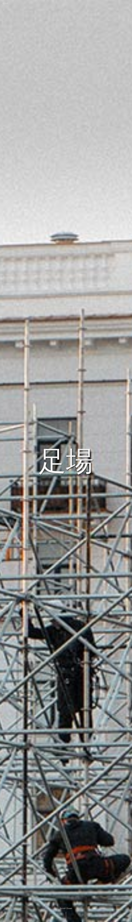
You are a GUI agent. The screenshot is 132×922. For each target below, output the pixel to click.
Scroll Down (66, 908)
